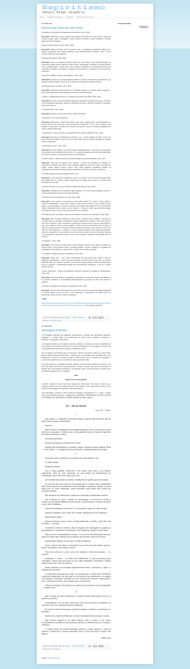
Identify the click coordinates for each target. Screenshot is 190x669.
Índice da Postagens (55, 17)
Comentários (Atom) (53, 658)
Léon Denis (53, 320)
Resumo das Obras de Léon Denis (62, 27)
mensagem (56, 649)
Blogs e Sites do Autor (85, 17)
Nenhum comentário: (79, 317)
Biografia (69, 17)
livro (51, 649)
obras (59, 320)
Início (42, 17)
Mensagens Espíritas (54, 330)
